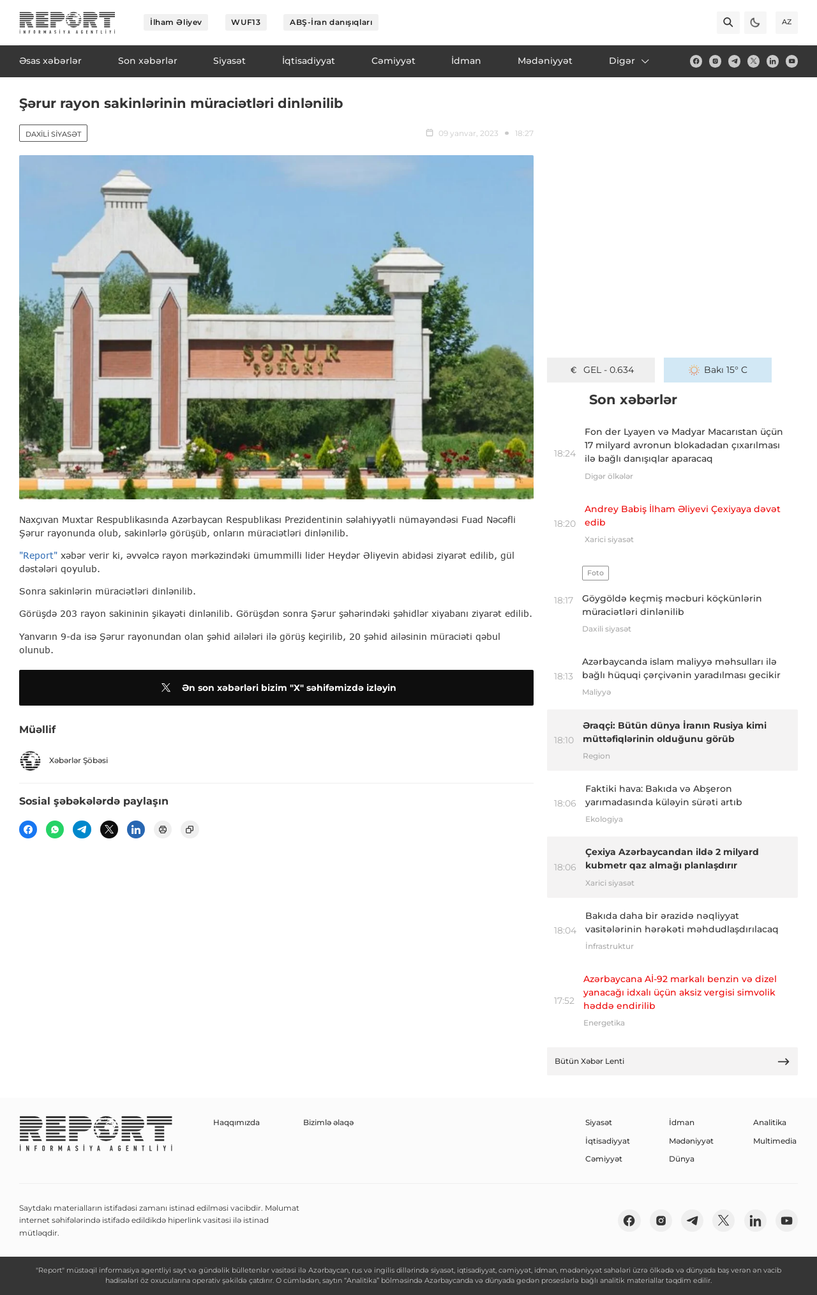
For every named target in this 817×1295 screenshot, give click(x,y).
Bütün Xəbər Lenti (673, 1061)
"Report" (38, 555)
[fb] (696, 61)
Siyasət (598, 1122)
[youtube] (792, 61)
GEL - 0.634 (601, 369)
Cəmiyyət (603, 1158)
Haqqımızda (236, 1122)
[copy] (190, 829)
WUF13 (245, 22)
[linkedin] (773, 61)
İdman (681, 1122)
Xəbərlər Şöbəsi (63, 761)
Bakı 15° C (718, 369)
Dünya (681, 1158)
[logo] (67, 22)
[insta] (715, 61)
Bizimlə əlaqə (328, 1122)
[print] (163, 829)
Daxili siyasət (53, 134)
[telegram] (734, 61)
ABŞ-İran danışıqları (331, 22)
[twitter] (753, 61)
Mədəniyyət (691, 1141)
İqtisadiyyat (607, 1141)
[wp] (55, 829)
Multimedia (775, 1141)
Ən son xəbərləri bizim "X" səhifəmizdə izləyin (276, 688)
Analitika (769, 1122)
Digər (630, 60)
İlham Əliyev (176, 22)
